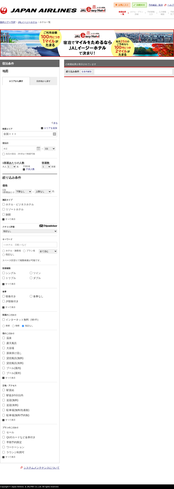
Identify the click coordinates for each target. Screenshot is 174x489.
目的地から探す (43, 81)
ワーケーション (13, 447)
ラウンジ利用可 (13, 452)
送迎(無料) (10, 400)
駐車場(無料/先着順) (15, 410)
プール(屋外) (11, 373)
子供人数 (29, 169)
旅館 (6, 214)
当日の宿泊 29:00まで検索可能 (18, 154)
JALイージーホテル (27, 22)
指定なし (8, 254)
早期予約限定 (12, 442)
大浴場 (8, 348)
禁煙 (6, 326)
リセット (54, 134)
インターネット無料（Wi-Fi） (21, 319)
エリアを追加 (49, 128)
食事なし (36, 296)
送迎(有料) (10, 405)
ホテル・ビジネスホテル (18, 204)
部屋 (48, 167)
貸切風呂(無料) (12, 358)
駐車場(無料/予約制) (15, 415)
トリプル (9, 278)
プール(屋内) (11, 368)
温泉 (7, 338)
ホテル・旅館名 (11, 250)
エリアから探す (16, 81)
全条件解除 (87, 71)
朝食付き (9, 296)
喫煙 (15, 326)
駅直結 (8, 390)
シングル (9, 273)
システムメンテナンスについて (42, 467)
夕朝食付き (10, 301)
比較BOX (140, 5)
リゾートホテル (13, 209)
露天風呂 (9, 343)
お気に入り (123, 5)
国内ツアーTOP (7, 22)
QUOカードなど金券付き (18, 437)
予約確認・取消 (156, 5)
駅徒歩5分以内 (12, 395)
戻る (55, 123)
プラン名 (29, 250)
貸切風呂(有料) (12, 363)
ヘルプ (170, 5)
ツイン (35, 273)
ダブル (35, 278)
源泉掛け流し (12, 353)
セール (8, 432)
